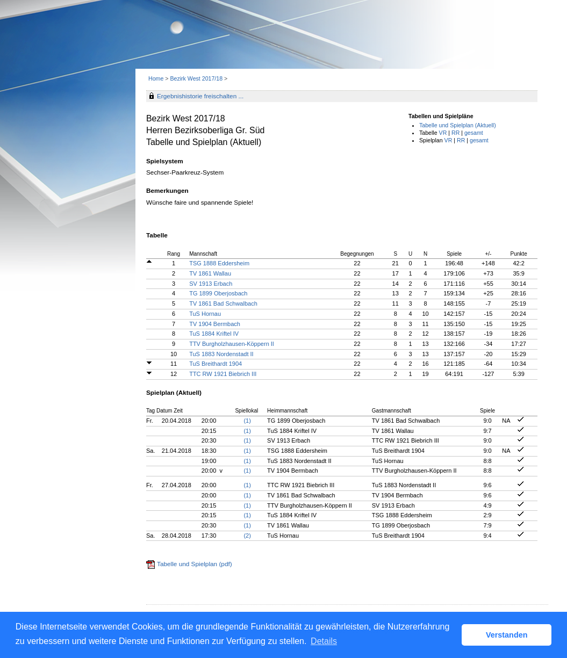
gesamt (473, 132)
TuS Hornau (205, 313)
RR (455, 132)
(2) (246, 535)
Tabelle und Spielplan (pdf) (194, 564)
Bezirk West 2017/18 (197, 78)
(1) (246, 420)
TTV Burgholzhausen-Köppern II (231, 344)
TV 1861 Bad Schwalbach (223, 303)
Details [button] (324, 641)
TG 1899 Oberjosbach (218, 293)
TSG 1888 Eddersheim (219, 263)
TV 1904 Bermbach (214, 324)
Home (155, 78)
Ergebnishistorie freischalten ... (200, 96)
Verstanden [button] (507, 635)
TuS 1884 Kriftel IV (214, 333)
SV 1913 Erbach (210, 283)
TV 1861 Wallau (210, 273)
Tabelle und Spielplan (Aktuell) (457, 125)
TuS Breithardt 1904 (215, 363)
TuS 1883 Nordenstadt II (221, 354)
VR (443, 132)
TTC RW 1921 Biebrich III (222, 374)
